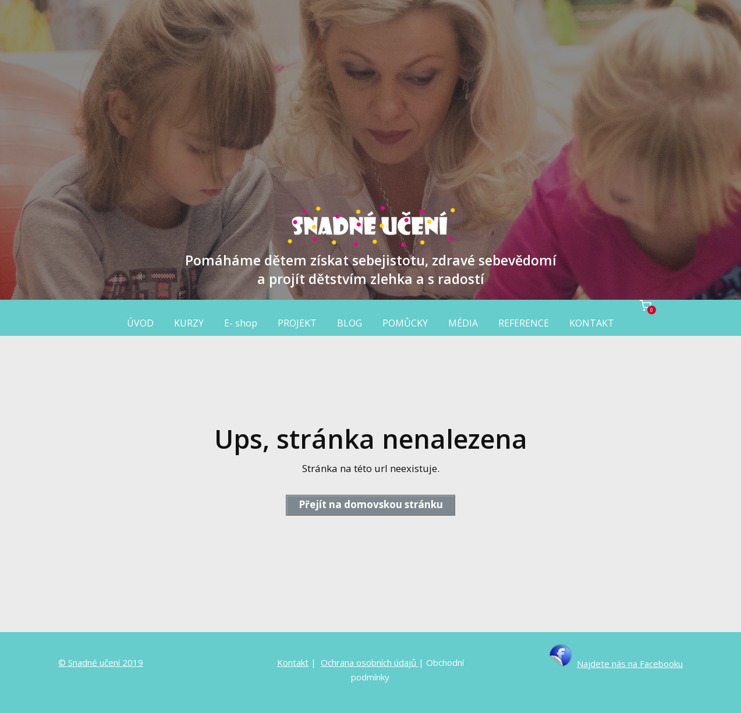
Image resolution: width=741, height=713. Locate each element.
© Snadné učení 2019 (100, 662)
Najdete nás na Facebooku (630, 663)
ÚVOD (140, 323)
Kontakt (293, 662)
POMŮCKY (405, 323)
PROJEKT (297, 323)
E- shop (240, 323)
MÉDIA (463, 323)
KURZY (189, 323)
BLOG (349, 323)
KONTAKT (591, 323)
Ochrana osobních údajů (370, 662)
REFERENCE (523, 323)
